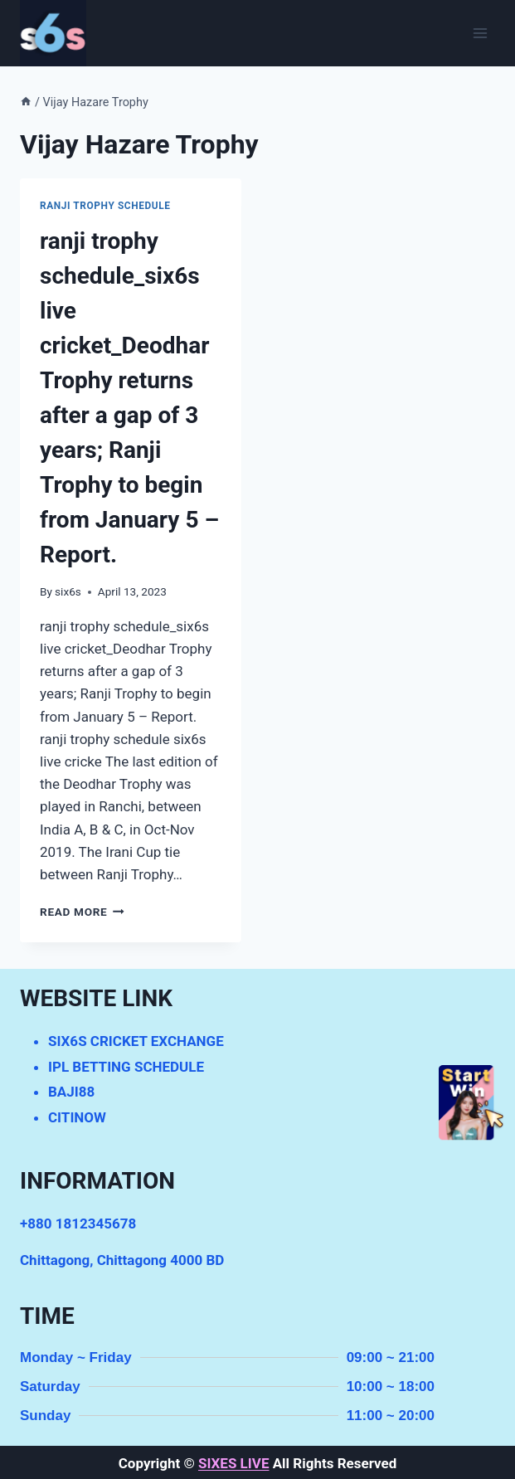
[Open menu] (479, 33)
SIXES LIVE (233, 1463)
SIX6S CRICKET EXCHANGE (136, 1041)
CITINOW (77, 1117)
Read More (82, 911)
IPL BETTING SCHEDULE (126, 1066)
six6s (68, 591)
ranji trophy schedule (105, 206)
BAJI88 (71, 1091)
